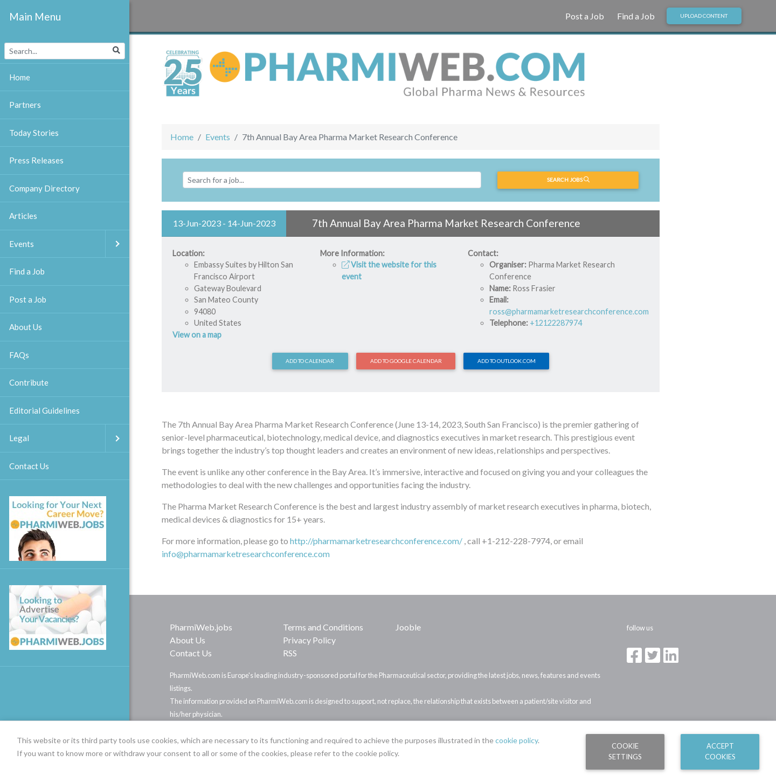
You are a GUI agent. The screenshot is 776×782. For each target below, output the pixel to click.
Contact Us (191, 653)
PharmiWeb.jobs (201, 627)
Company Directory (44, 188)
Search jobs (568, 179)
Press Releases (36, 160)
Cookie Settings (625, 751)
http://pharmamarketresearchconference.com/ (376, 541)
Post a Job (584, 16)
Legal (69, 438)
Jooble (408, 627)
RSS (290, 653)
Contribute (28, 382)
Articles (23, 216)
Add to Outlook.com (506, 361)
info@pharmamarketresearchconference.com (246, 553)
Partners (25, 104)
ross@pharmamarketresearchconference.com (569, 311)
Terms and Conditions (323, 627)
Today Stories (34, 133)
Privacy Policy (309, 640)
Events (217, 137)
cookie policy (516, 740)
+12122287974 (556, 322)
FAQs (19, 355)
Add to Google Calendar (406, 361)
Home (181, 137)
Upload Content (704, 15)
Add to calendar (310, 361)
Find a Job (636, 16)
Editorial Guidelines (44, 410)
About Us (187, 640)
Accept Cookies (720, 751)
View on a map (196, 334)
